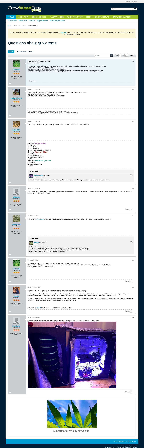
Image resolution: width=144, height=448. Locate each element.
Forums (11, 17)
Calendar (32, 21)
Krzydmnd (16, 326)
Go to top (133, 441)
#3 (133, 121)
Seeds (88, 17)
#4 (133, 188)
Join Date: (13, 77)
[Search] (122, 9)
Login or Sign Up (131, 1)
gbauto (36, 242)
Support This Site (42, 21)
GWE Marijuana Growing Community (27, 25)
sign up (63, 32)
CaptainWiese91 (16, 98)
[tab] (11, 51)
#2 (133, 89)
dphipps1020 (16, 224)
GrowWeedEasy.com (122, 17)
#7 (133, 287)
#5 (133, 216)
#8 (133, 317)
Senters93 (16, 70)
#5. (131, 242)
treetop (16, 296)
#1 (133, 61)
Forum (13, 25)
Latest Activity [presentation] (21, 51)
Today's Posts (12, 21)
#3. (131, 175)
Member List (23, 21)
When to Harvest (74, 17)
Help (115, 441)
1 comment (35, 171)
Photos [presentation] (31, 51)
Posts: (15, 78)
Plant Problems (57, 17)
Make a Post (23, 17)
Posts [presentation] (11, 51)
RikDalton (16, 197)
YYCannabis (38, 175)
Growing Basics (39, 17)
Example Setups (102, 17)
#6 (133, 260)
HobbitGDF (16, 130)
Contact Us (123, 441)
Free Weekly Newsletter (57, 21)
